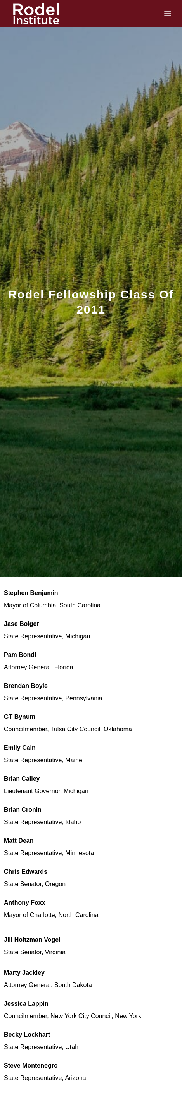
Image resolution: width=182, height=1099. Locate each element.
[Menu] (167, 13)
